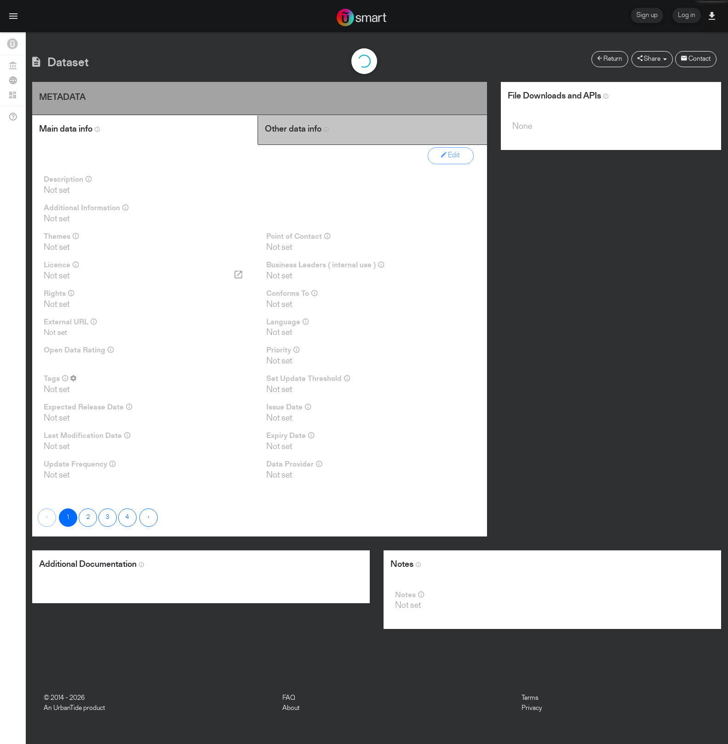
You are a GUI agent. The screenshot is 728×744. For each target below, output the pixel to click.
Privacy (532, 708)
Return (609, 59)
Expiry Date (290, 436)
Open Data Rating (79, 350)
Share (652, 59)
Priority (282, 350)
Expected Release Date (88, 407)
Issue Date (288, 407)
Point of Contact (298, 236)
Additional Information (86, 208)
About (290, 708)
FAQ (288, 698)
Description (68, 179)
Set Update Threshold (308, 379)
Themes (61, 236)
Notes (409, 595)
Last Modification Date (87, 436)
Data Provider (294, 464)
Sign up (647, 15)
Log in (686, 15)
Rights (59, 293)
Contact (696, 59)
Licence (61, 265)
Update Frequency (79, 464)
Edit (450, 155)
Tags (60, 379)
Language (287, 322)
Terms (530, 698)
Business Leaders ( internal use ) (325, 265)
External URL (70, 322)
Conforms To (291, 293)
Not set (55, 333)
